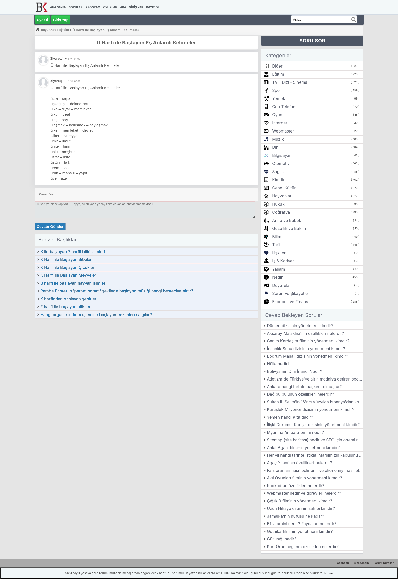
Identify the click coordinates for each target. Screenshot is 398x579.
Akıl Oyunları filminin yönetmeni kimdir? (304, 478)
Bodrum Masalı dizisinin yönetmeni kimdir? (307, 356)
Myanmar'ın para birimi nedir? (295, 432)
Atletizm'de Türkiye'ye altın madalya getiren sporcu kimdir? (315, 379)
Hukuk (278, 204)
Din (275, 147)
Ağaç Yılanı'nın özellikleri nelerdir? (299, 462)
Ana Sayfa (58, 7)
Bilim (276, 236)
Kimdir (278, 179)
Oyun (277, 114)
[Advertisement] (146, 356)
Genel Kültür (284, 187)
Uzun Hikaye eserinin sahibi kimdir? (301, 508)
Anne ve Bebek (286, 220)
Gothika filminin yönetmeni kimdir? (300, 531)
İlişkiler (278, 252)
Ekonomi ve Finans (290, 301)
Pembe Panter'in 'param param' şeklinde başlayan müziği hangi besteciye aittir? (116, 290)
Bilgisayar (281, 155)
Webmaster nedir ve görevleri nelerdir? (304, 493)
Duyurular (281, 285)
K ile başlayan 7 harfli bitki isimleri (72, 251)
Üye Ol (42, 20)
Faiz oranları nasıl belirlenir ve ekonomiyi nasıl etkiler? (315, 470)
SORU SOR (312, 41)
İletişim (328, 573)
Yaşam (278, 269)
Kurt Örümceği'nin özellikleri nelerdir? (303, 546)
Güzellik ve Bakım (289, 228)
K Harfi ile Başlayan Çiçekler (67, 267)
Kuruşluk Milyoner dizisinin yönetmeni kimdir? (310, 409)
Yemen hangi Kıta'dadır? (290, 417)
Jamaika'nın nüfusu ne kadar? (295, 516)
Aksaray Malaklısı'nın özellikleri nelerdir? (305, 333)
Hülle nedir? (278, 363)
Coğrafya (281, 212)
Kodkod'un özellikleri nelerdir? (295, 485)
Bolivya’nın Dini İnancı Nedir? (294, 371)
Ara (123, 7)
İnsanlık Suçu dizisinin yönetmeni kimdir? (306, 348)
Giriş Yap (136, 7)
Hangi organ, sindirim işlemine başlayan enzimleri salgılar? (96, 314)
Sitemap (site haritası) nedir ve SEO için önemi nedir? (315, 439)
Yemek (278, 98)
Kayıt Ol (152, 7)
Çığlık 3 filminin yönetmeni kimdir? (299, 500)
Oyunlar (110, 7)
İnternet (279, 122)
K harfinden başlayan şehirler (68, 298)
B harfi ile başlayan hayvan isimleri (73, 283)
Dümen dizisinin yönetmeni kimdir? (300, 325)
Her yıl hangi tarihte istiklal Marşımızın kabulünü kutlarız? (315, 455)
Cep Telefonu (285, 106)
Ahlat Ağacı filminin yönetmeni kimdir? (303, 447)
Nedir (277, 277)
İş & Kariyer (283, 260)
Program (93, 7)
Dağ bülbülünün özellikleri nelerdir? (300, 394)
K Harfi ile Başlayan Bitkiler (66, 259)
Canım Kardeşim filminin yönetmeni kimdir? (308, 340)
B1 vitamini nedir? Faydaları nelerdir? (301, 523)
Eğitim (278, 74)
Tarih (277, 244)
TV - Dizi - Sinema (289, 82)
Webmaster (283, 131)
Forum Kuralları (384, 563)
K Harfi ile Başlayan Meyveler (68, 275)
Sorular (75, 7)
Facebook (342, 563)
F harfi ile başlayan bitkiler (65, 306)
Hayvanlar (281, 195)
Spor (276, 90)
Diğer (277, 66)
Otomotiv (281, 163)
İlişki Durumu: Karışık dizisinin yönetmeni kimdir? (313, 424)
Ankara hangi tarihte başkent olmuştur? (304, 386)
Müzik (278, 139)
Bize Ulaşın (361, 563)
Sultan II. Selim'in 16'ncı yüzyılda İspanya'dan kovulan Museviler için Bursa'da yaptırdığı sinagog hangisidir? (315, 401)
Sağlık (278, 171)
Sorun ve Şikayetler (290, 293)
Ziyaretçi (56, 81)
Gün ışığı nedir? (281, 538)
